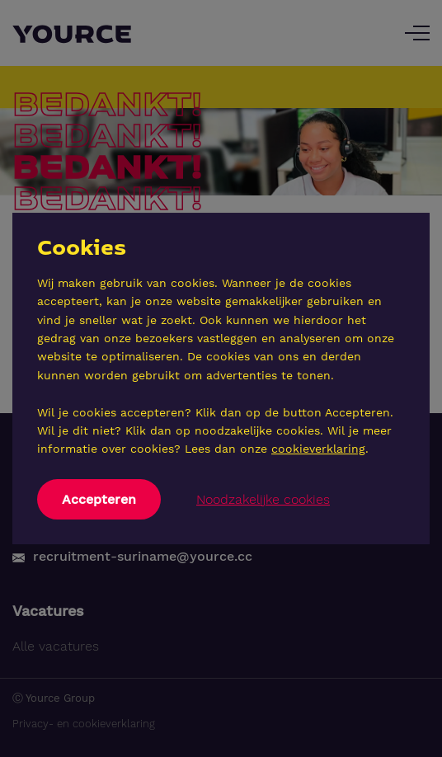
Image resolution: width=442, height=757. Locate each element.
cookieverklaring (318, 448)
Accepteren (99, 499)
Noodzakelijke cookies (263, 499)
